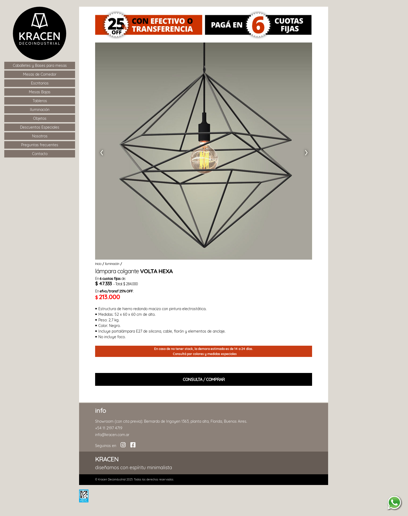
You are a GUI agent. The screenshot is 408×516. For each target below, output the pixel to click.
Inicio (98, 264)
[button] (101, 151)
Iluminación (112, 264)
